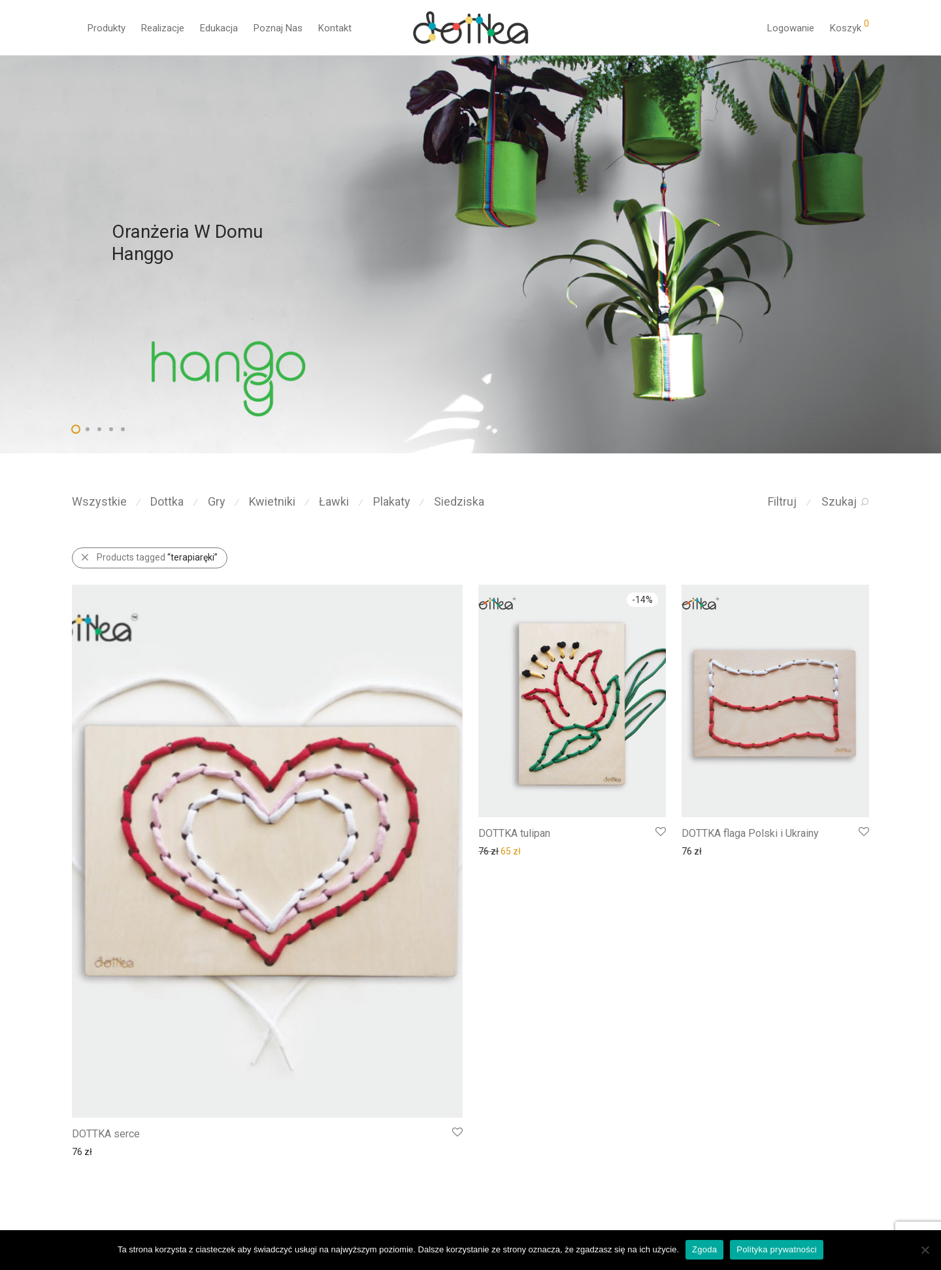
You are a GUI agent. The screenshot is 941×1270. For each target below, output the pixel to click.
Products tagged (157, 557)
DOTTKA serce (106, 1134)
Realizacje (162, 28)
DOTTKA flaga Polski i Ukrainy (750, 833)
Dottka (167, 501)
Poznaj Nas (278, 28)
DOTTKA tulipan (514, 833)
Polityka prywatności (776, 1249)
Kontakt (335, 28)
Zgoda (704, 1249)
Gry (216, 501)
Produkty (106, 28)
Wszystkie (99, 501)
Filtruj (782, 501)
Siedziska (459, 501)
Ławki (334, 501)
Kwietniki (272, 501)
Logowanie (790, 28)
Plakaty (391, 501)
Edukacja (219, 28)
